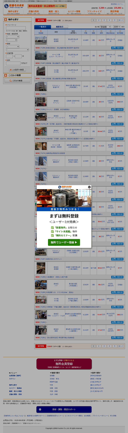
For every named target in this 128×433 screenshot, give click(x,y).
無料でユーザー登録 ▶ (64, 242)
